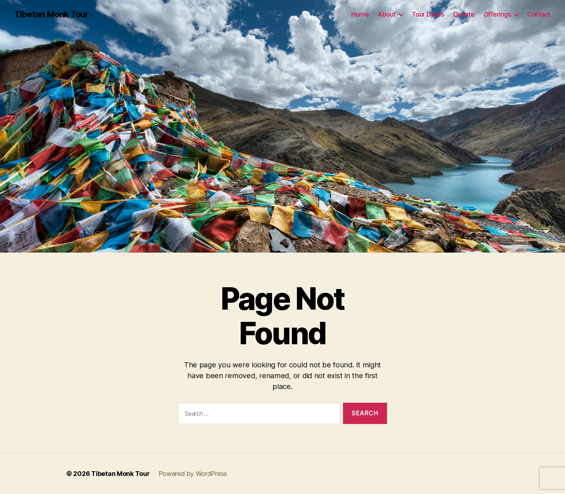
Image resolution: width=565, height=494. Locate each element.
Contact (539, 14)
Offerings (497, 14)
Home (360, 14)
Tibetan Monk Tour (51, 14)
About (387, 14)
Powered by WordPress (193, 473)
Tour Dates (428, 14)
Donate (464, 14)
